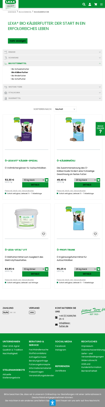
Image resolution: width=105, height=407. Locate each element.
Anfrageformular (37, 357)
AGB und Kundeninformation (91, 366)
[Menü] (101, 4)
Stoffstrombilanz (37, 353)
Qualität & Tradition (13, 349)
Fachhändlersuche (38, 349)
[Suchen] (84, 4)
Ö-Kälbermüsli (66, 160)
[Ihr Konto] (90, 4)
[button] (17, 41)
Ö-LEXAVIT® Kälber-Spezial (21, 160)
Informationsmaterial (40, 368)
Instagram (60, 349)
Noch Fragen (100, 129)
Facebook (60, 346)
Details (35, 184)
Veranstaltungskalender (41, 375)
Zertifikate (60, 370)
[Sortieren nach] (65, 109)
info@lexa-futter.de (65, 324)
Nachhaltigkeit (10, 353)
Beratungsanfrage (38, 360)
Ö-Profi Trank (66, 249)
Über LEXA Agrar (11, 346)
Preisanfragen (36, 371)
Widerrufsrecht (89, 360)
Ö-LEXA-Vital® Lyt (16, 249)
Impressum (87, 346)
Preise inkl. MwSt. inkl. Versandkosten (19, 191)
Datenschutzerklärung (93, 349)
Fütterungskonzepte (39, 364)
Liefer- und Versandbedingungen (92, 355)
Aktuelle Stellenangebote (11, 376)
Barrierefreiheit (89, 370)
